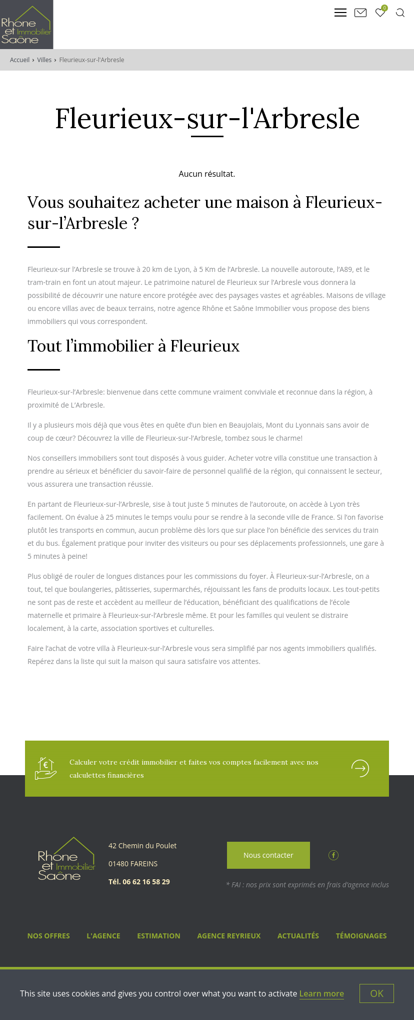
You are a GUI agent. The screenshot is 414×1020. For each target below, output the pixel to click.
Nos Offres (48, 935)
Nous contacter (269, 855)
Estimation (158, 935)
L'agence (103, 935)
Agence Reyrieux (228, 935)
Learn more (322, 993)
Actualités (298, 935)
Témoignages (361, 935)
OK (377, 993)
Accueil (20, 60)
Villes (45, 60)
